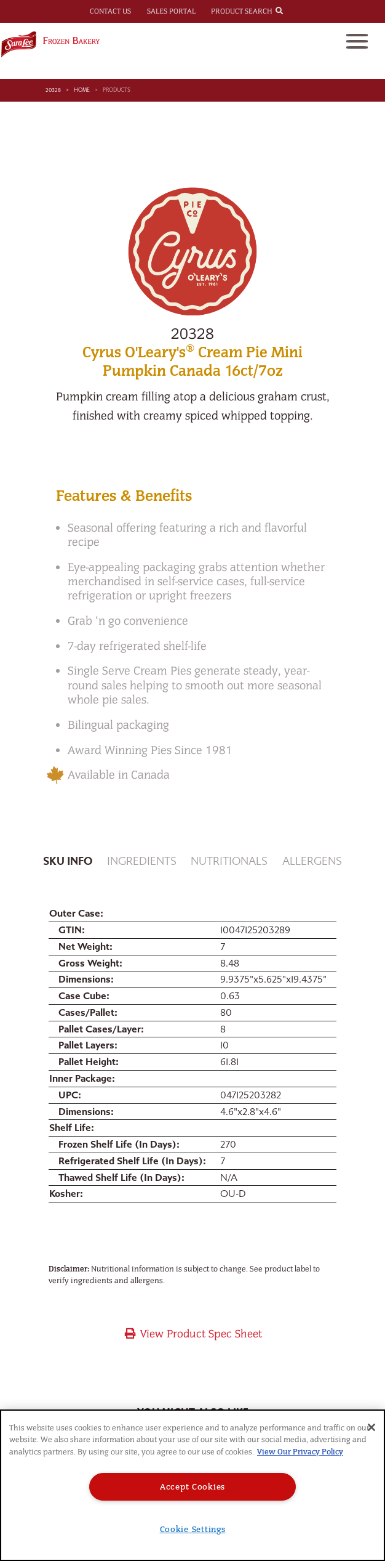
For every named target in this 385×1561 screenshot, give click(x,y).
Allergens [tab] (312, 861)
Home (82, 90)
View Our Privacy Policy (300, 1451)
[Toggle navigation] (357, 41)
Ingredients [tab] (142, 861)
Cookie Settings (193, 1529)
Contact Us (110, 11)
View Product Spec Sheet (193, 1334)
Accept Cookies (192, 1487)
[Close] (371, 1427)
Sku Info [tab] (67, 861)
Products (116, 90)
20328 (53, 90)
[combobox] (290, 10)
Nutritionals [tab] (229, 861)
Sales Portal (171, 11)
